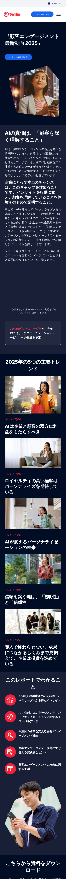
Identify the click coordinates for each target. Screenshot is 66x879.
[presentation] (33, 286)
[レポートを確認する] (18, 57)
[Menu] (58, 14)
